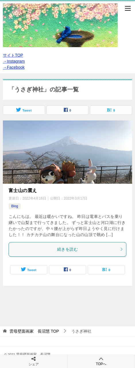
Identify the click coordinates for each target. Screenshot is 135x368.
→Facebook (13, 67)
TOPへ (101, 361)
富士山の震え (23, 190)
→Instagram (14, 61)
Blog (14, 206)
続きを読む (90, 249)
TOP (34, 331)
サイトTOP (13, 55)
